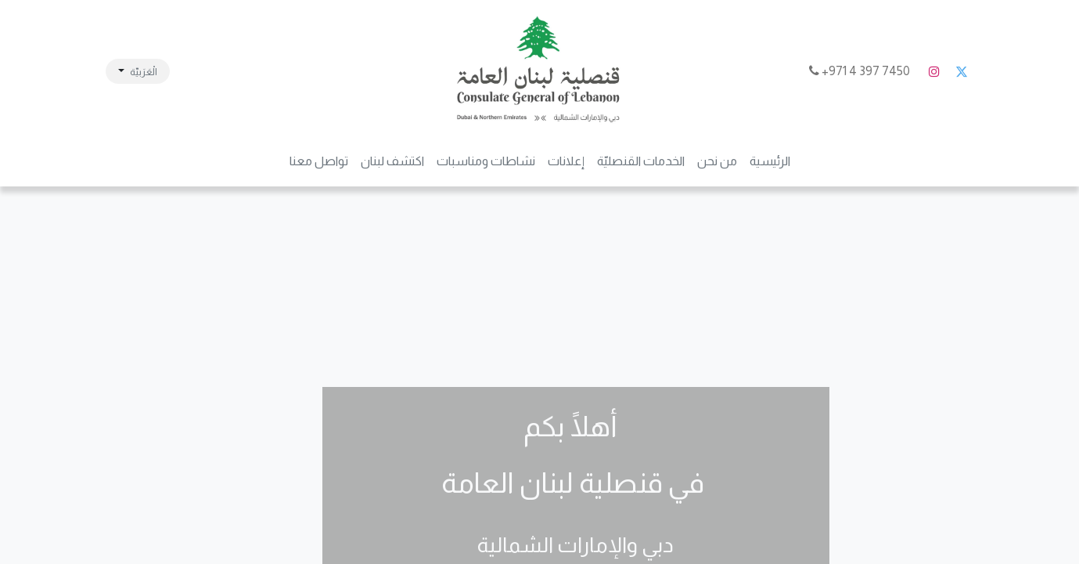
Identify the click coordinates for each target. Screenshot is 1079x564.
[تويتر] (961, 71)
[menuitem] (770, 161)
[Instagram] (934, 71)
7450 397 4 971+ (860, 71)
